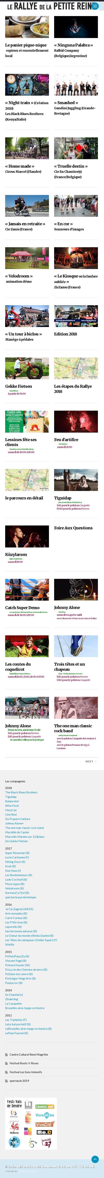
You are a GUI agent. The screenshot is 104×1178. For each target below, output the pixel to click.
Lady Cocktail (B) (16, 879)
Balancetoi (12, 801)
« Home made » (23, 169)
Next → (91, 761)
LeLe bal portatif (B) (18, 1024)
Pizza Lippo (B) (14, 884)
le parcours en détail (24, 498)
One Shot (11, 814)
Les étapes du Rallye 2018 (73, 389)
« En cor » (69, 226)
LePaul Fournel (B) (16, 1033)
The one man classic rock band (76, 736)
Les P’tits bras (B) (16, 922)
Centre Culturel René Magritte (29, 1054)
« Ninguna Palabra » (73, 50)
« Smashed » (75, 108)
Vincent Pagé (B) (15, 960)
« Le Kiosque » (76, 281)
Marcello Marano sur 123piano (25, 836)
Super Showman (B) (17, 853)
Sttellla (9, 944)
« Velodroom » (19, 279)
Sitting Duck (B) (15, 861)
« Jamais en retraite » (25, 226)
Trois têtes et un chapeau (76, 672)
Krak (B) (10, 866)
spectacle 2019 (19, 1080)
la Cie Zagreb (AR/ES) (19, 909)
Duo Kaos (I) (13, 870)
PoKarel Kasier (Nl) (17, 965)
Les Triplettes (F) (16, 1019)
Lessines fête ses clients (27, 445)
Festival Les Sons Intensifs (26, 1072)
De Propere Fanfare (17, 819)
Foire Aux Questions (73, 527)
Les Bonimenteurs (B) (18, 875)
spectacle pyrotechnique (20, 897)
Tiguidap (76, 503)
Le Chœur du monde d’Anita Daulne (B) (29, 935)
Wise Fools (12, 805)
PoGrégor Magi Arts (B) (20, 978)
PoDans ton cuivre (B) (19, 974)
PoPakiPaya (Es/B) (17, 956)
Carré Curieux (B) (16, 918)
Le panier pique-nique (26, 50)
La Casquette (13, 1003)
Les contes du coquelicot (27, 670)
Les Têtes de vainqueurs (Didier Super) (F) (31, 940)
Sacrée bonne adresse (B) (21, 931)
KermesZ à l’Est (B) (17, 892)
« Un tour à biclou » (23, 337)
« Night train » (26, 110)
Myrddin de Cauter (17, 832)
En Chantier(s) (14, 994)
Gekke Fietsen (27, 389)
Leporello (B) (13, 926)
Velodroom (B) (14, 888)
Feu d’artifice (76, 443)
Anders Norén (28, 1171)
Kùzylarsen (27, 558)
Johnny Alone (76, 612)
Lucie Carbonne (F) (17, 857)
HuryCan (11, 810)
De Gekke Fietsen (16, 841)
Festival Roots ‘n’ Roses (24, 1063)
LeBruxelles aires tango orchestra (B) (28, 1028)
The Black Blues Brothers (21, 792)
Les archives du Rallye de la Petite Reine (56, 1166)
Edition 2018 (65, 334)
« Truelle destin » (71, 171)
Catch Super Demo (27, 611)
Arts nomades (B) (16, 913)
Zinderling (11, 999)
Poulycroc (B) (14, 982)
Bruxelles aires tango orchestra (24, 1008)
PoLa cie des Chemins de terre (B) (26, 969)
